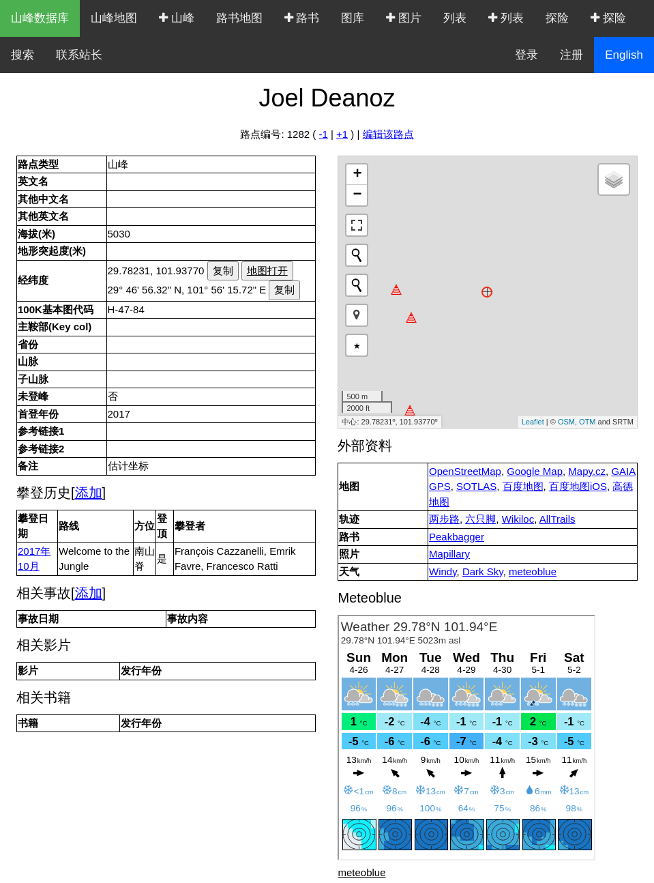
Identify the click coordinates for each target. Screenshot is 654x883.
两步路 (444, 519)
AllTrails (557, 519)
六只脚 (480, 519)
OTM (587, 422)
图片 (403, 18)
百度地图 (523, 486)
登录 (526, 54)
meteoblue (532, 571)
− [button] (357, 195)
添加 (88, 492)
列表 (454, 18)
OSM (566, 422)
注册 (571, 54)
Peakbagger (456, 536)
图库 (352, 18)
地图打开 (267, 270)
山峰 (176, 18)
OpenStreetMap (465, 471)
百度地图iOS (578, 486)
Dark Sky (482, 571)
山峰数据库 (40, 18)
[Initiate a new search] (356, 255)
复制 (223, 270)
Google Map (535, 471)
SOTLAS (476, 486)
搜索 (22, 54)
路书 (302, 18)
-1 (322, 134)
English (624, 54)
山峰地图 (114, 18)
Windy (443, 571)
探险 (557, 18)
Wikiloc (518, 519)
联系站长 (79, 54)
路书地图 (239, 18)
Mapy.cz (587, 471)
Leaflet (533, 422)
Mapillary (449, 554)
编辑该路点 (388, 134)
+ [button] (357, 174)
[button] (356, 315)
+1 (342, 134)
